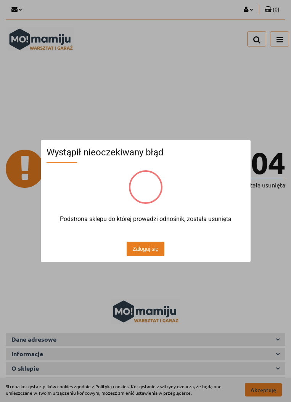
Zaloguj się (146, 249)
